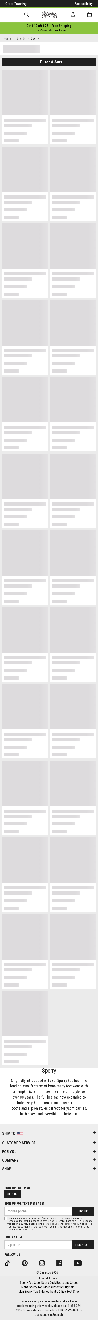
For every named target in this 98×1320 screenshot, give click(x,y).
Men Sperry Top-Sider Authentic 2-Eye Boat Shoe (49, 1291)
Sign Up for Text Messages (24, 1203)
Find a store (13, 1237)
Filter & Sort (49, 62)
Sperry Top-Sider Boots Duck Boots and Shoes (49, 1282)
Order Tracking (16, 4)
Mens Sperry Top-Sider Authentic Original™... (49, 1287)
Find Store (82, 1245)
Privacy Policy (71, 1223)
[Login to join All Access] (49, 26)
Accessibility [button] (84, 4)
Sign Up (12, 1194)
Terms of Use (51, 1223)
